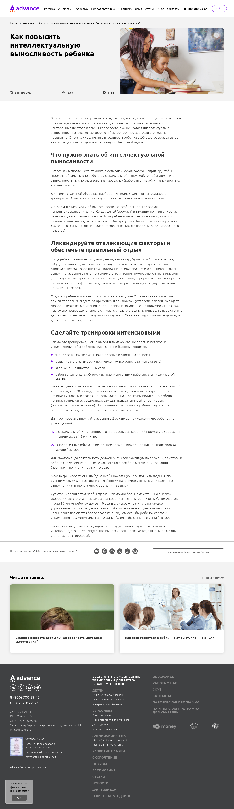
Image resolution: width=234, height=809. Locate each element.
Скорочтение (104, 757)
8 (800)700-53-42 (195, 9)
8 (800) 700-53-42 (24, 698)
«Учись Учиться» (101, 715)
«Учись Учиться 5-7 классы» (108, 695)
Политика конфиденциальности (43, 752)
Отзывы (99, 764)
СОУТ (157, 689)
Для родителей (101, 724)
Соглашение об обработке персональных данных (40, 745)
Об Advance (163, 677)
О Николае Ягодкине (111, 796)
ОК (19, 797)
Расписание (52, 8)
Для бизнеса (104, 789)
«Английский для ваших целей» (110, 740)
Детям (67, 8)
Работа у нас (165, 683)
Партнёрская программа (176, 702)
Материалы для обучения (107, 704)
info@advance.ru (20, 729)
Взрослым (81, 8)
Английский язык (130, 8)
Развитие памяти (108, 751)
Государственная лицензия (40, 757)
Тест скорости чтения (104, 729)
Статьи (149, 8)
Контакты (173, 8)
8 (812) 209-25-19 (25, 703)
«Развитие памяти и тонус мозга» (111, 719)
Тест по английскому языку (107, 744)
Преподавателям (103, 8)
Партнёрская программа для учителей (176, 710)
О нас (160, 8)
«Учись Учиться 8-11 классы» (108, 699)
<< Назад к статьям (212, 577)
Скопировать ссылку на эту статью (188, 551)
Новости (100, 783)
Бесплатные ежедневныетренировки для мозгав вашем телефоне (116, 680)
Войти (219, 8)
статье (60, 378)
